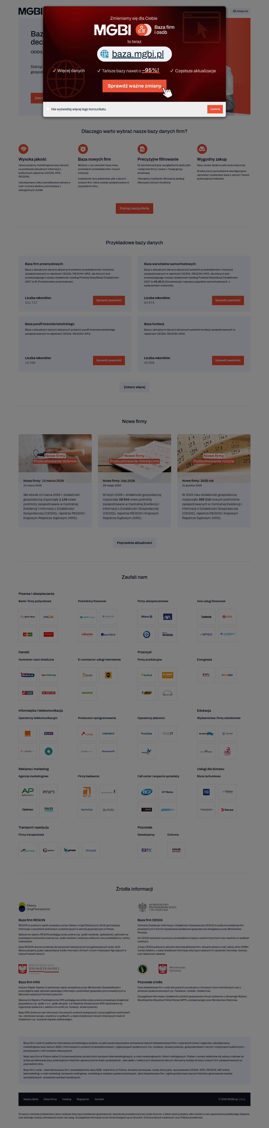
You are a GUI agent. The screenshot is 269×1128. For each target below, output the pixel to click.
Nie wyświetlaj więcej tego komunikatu (78, 109)
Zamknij (215, 109)
